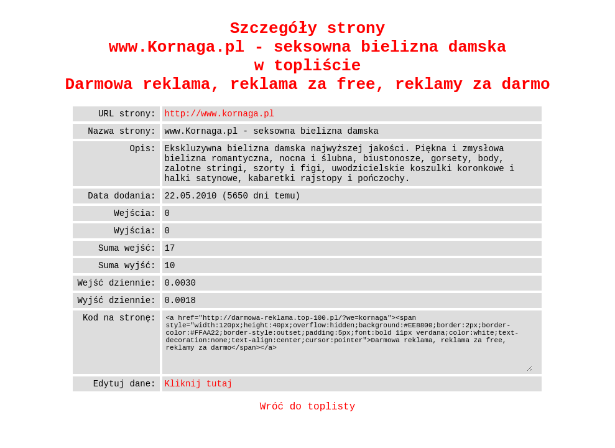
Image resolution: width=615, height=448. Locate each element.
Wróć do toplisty (308, 407)
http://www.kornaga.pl (219, 114)
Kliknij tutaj (199, 384)
